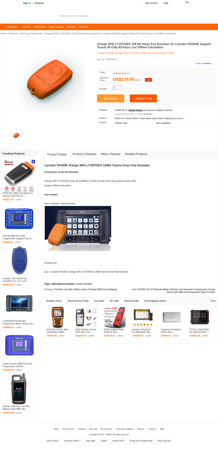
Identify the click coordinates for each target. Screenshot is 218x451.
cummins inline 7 (72, 441)
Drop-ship (83, 27)
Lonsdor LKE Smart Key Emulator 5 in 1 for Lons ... (16, 280)
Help (166, 3)
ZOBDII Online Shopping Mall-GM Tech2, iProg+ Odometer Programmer (29, 16)
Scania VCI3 (118, 441)
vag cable (90, 441)
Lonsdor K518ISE (83, 284)
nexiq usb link (164, 441)
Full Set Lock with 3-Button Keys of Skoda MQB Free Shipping (85, 289)
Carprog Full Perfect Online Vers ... (171, 331)
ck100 (104, 441)
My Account (151, 3)
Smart (126, 165)
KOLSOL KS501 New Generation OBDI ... (57, 331)
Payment (71, 27)
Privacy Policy (106, 429)
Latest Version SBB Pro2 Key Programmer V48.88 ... (17, 365)
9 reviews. (207, 63)
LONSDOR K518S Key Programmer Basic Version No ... (19, 322)
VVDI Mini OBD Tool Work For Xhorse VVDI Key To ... (18, 194)
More (213, 301)
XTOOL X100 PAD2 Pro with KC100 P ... (199, 331)
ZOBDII (108, 434)
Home (4, 27)
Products (13, 33)
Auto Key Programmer (31, 33)
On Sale (27, 27)
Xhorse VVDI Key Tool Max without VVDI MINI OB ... (16, 407)
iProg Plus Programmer (141, 441)
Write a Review (110, 154)
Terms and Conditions (125, 429)
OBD (133, 181)
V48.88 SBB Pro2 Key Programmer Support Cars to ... (18, 237)
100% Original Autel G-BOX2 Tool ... (114, 331)
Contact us (152, 429)
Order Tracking (56, 27)
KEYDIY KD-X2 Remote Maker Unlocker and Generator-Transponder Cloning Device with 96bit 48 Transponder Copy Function (176, 290)
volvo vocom (53, 441)
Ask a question (163, 123)
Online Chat (121, 123)
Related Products (136, 154)
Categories (12, 27)
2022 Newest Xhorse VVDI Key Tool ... (85, 331)
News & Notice (68, 429)
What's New (39, 27)
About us (140, 429)
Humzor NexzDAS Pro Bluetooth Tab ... (142, 331)
